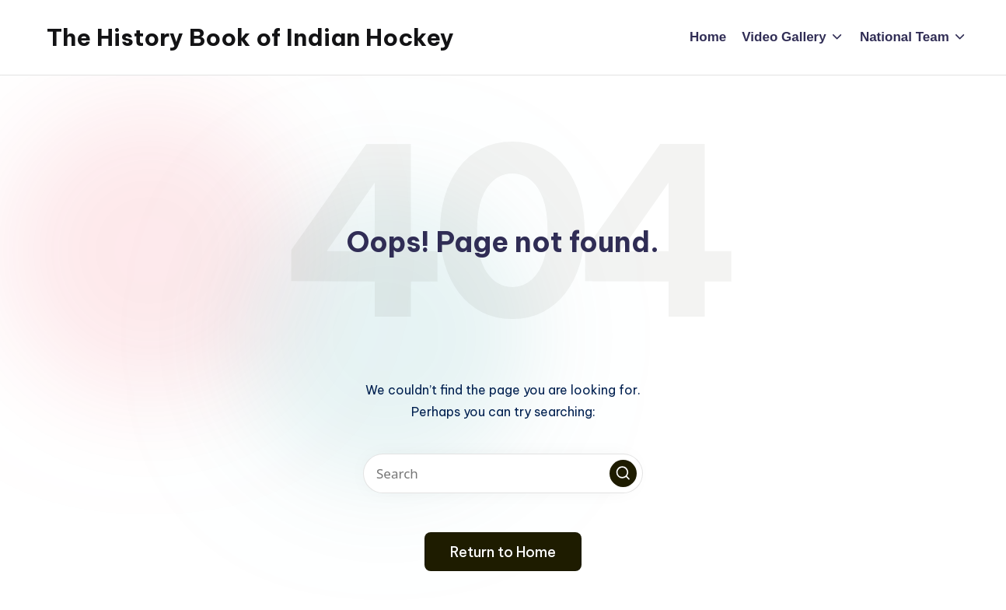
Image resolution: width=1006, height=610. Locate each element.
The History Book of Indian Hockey (250, 37)
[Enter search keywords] (503, 473)
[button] (623, 473)
